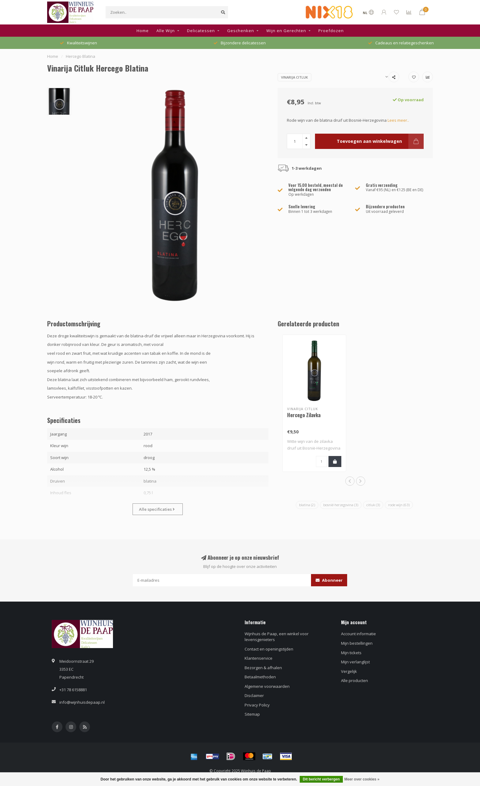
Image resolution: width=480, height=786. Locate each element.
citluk (373, 504)
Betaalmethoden (260, 677)
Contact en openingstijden (269, 649)
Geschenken (240, 30)
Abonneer (329, 580)
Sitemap (252, 714)
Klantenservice (258, 658)
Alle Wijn (165, 30)
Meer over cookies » (362, 779)
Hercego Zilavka (304, 415)
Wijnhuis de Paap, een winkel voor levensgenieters (277, 636)
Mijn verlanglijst (355, 662)
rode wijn (399, 504)
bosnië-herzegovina (340, 504)
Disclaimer (254, 695)
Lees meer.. (398, 120)
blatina (307, 504)
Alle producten (354, 680)
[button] (349, 481)
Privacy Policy (257, 705)
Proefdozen (331, 30)
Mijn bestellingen (357, 643)
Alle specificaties (157, 509)
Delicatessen (201, 30)
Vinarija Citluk (294, 77)
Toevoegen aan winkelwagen (380, 141)
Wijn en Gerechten (286, 30)
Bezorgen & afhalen (263, 667)
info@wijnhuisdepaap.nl (82, 702)
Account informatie (358, 633)
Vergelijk (349, 671)
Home (143, 30)
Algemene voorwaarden (267, 686)
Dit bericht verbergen (321, 779)
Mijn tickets (351, 652)
